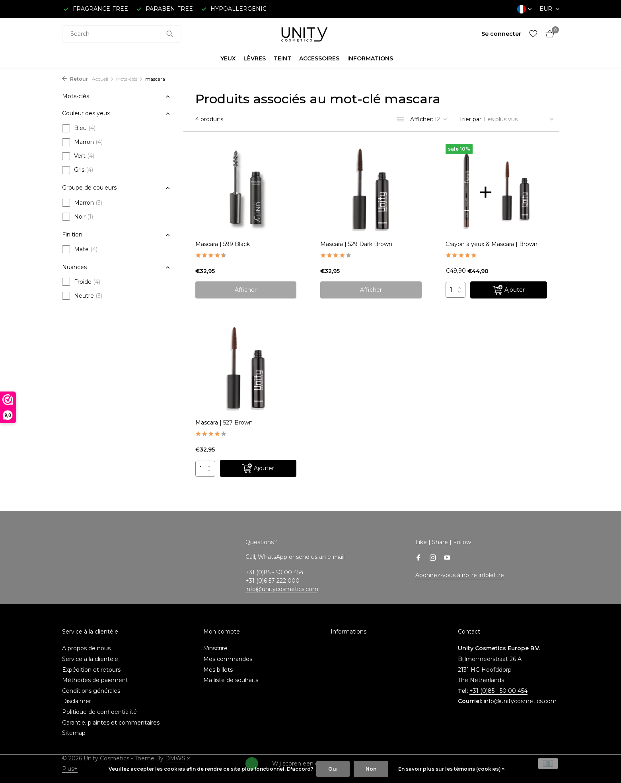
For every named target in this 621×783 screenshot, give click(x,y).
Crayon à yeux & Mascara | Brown (491, 244)
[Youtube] (447, 558)
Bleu (78, 128)
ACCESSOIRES (319, 58)
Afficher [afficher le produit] (246, 289)
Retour (75, 79)
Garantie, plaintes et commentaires (111, 722)
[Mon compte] (501, 33)
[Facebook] (418, 558)
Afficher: (421, 119)
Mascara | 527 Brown (224, 422)
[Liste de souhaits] (533, 34)
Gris (77, 170)
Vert (78, 156)
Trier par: (471, 119)
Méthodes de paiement (95, 680)
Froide (81, 282)
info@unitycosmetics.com (281, 589)
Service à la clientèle (90, 659)
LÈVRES (254, 58)
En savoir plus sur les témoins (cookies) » (451, 769)
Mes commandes (227, 659)
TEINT (282, 58)
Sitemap (74, 732)
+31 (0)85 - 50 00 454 (498, 690)
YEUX (228, 58)
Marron (82, 142)
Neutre (82, 296)
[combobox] (121, 34)
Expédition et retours (91, 669)
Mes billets (218, 669)
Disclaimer (76, 701)
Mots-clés (129, 79)
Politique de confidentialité (99, 711)
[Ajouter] (508, 289)
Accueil (103, 79)
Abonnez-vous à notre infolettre (459, 575)
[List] (400, 119)
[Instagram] (433, 558)
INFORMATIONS (370, 58)
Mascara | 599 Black (222, 244)
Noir (77, 217)
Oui (333, 769)
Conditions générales (91, 690)
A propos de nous (86, 648)
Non (371, 769)
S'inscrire (215, 648)
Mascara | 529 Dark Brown (356, 244)
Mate (79, 249)
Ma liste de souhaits (230, 680)
